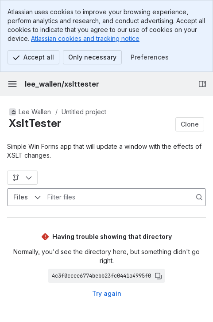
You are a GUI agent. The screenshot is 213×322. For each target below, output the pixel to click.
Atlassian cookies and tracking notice (85, 38)
